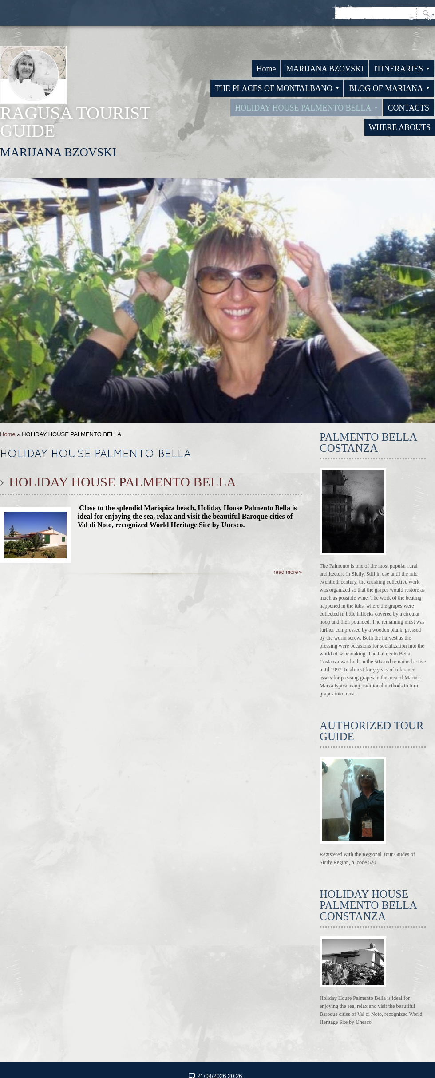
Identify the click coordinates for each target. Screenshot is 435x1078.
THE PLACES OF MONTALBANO (277, 88)
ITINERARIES (401, 68)
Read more (286, 572)
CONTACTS (408, 107)
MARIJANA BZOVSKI (325, 68)
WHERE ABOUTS (400, 127)
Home (266, 68)
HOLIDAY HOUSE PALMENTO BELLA (306, 107)
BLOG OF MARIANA (389, 88)
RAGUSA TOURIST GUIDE (75, 122)
